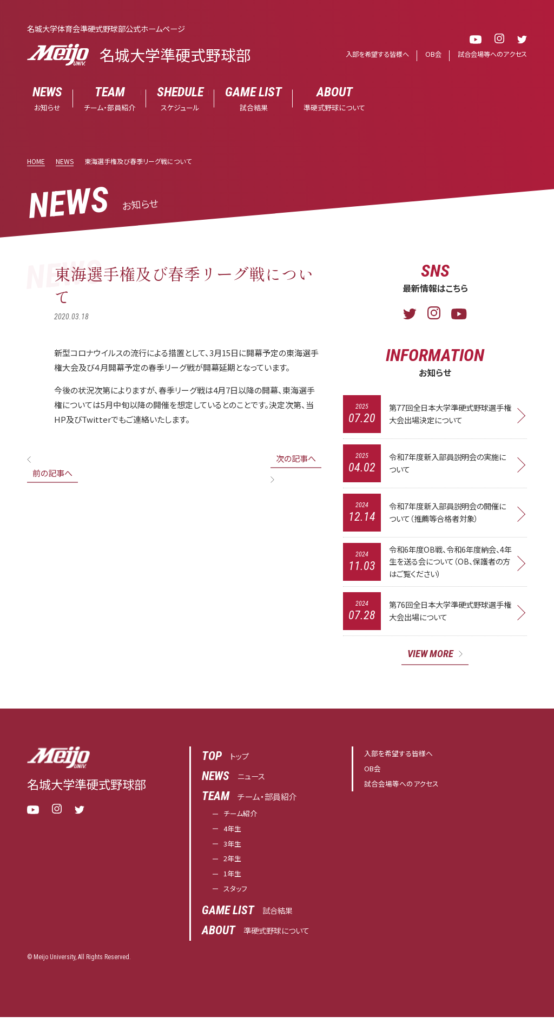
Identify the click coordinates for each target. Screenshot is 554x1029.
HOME (36, 161)
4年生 (233, 835)
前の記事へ (52, 473)
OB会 (427, 54)
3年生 (233, 851)
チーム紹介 (242, 819)
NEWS (65, 161)
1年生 (233, 884)
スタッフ (237, 900)
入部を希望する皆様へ (368, 54)
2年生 (233, 868)
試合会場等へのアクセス (489, 54)
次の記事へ (296, 458)
